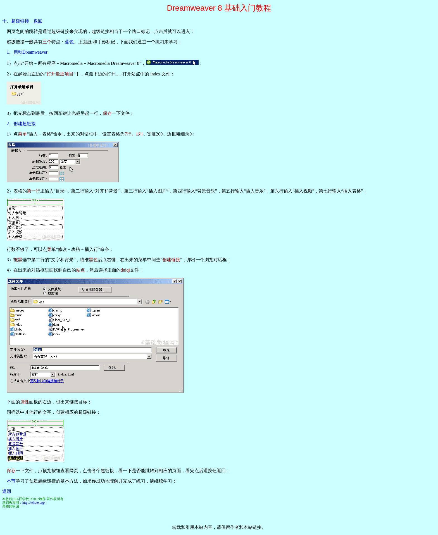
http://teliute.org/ (33, 503)
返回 (38, 21)
